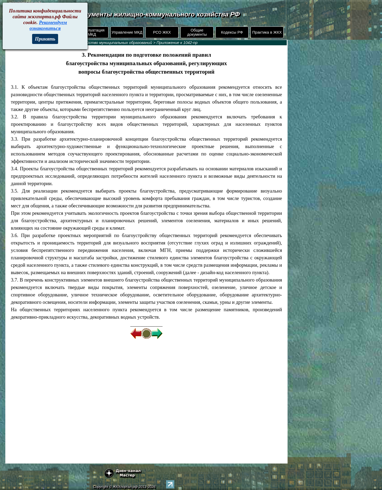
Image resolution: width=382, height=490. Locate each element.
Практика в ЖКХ (267, 32)
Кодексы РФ (232, 32)
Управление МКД (126, 32)
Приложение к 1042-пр (177, 43)
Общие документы (197, 32)
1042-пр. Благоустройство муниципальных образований (100, 43)
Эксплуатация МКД (92, 32)
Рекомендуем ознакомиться (48, 25)
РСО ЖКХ (162, 32)
